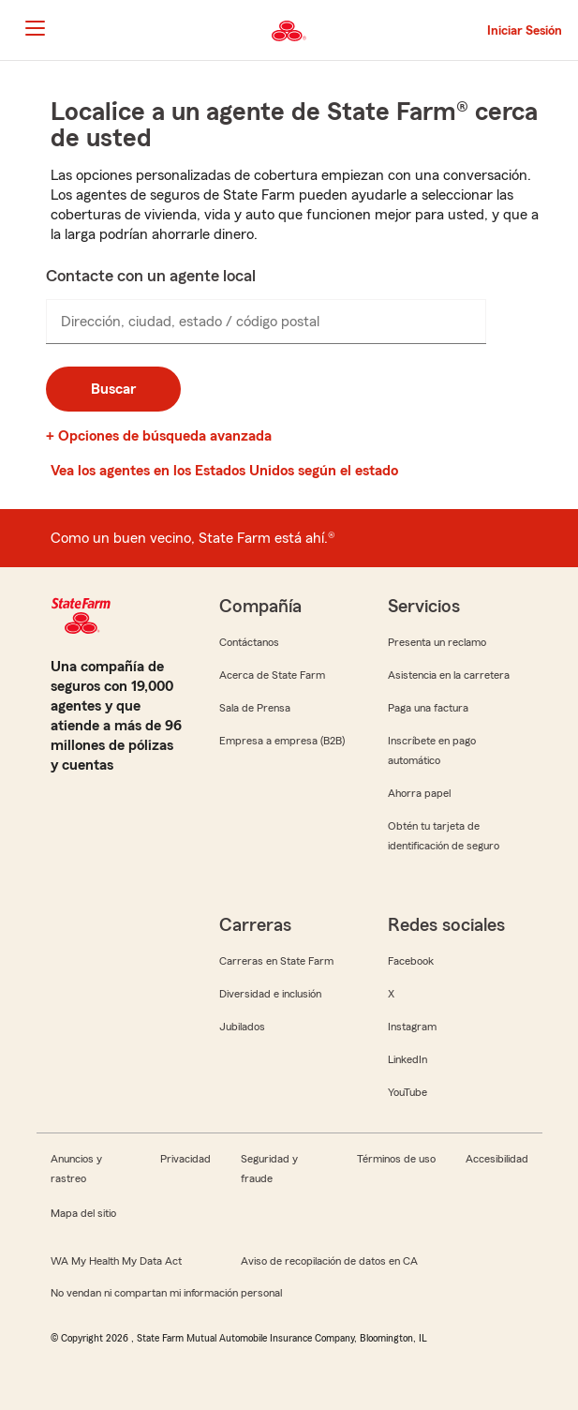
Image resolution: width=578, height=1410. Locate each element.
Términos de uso (396, 1158)
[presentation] (266, 321)
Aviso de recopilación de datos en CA (329, 1261)
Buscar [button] (113, 389)
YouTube (407, 1092)
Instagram (412, 1026)
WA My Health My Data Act (116, 1261)
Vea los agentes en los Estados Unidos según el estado (224, 470)
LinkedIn (407, 1059)
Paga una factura (428, 707)
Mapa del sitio (83, 1213)
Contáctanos (249, 642)
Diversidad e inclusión (270, 993)
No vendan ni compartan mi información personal (166, 1292)
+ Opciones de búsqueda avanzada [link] (159, 435)
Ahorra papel (419, 793)
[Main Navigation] (34, 28)
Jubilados (242, 1026)
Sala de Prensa (254, 707)
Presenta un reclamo (437, 642)
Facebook (411, 961)
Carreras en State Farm (276, 961)
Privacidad (185, 1158)
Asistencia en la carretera (449, 675)
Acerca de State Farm (272, 675)
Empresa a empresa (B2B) (282, 740)
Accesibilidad (497, 1158)
